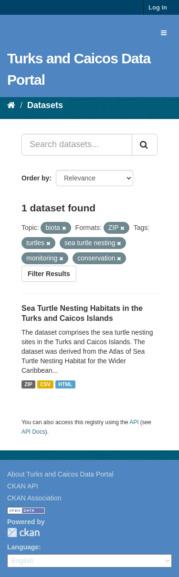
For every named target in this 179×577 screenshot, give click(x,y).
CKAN (23, 532)
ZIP (28, 384)
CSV (45, 384)
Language (23, 547)
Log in (157, 7)
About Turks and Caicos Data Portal (60, 474)
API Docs (33, 431)
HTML (65, 384)
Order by (35, 178)
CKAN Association (34, 498)
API (133, 422)
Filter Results (49, 274)
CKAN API (22, 486)
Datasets (45, 105)
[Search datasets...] (76, 145)
